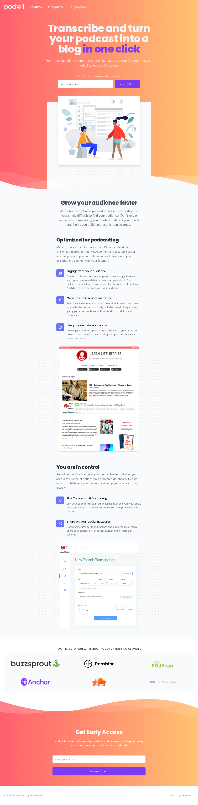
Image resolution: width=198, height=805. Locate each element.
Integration (55, 7)
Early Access (77, 7)
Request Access (127, 83)
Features (36, 7)
